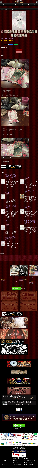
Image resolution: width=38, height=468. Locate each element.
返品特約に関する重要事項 (5, 47)
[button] (1, 2)
